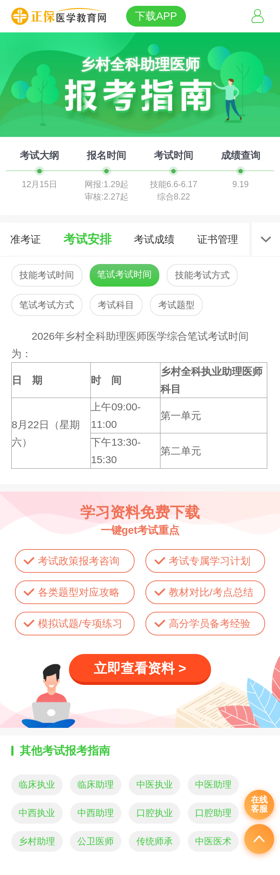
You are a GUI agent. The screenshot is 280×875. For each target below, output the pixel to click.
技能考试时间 (46, 275)
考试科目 (116, 305)
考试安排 (87, 239)
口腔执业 (154, 813)
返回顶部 (259, 839)
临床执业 (37, 784)
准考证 (25, 239)
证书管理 (217, 239)
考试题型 (176, 305)
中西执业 (37, 813)
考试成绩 (154, 239)
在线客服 (259, 804)
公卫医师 (95, 841)
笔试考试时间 (124, 274)
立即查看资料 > (140, 668)
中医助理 (213, 784)
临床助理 (95, 784)
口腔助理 (213, 813)
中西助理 (95, 813)
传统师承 (154, 841)
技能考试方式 (202, 275)
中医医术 (213, 841)
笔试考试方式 (46, 305)
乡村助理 (37, 841)
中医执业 (154, 784)
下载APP (156, 16)
